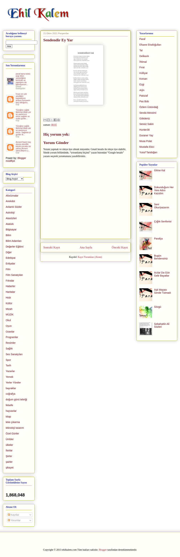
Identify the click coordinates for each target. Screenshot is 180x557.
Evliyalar (10, 263)
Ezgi (141, 84)
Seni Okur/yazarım (161, 206)
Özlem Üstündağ (148, 107)
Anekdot (10, 201)
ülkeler (9, 444)
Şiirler (9, 456)
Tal (141, 50)
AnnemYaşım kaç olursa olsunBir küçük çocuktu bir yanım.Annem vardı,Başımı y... (23, 146)
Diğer (9, 252)
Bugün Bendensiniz (161, 257)
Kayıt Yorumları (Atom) (90, 257)
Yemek (9, 376)
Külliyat (143, 73)
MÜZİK (10, 314)
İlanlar (9, 450)
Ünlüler (10, 439)
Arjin (141, 90)
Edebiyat (10, 257)
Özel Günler (12, 433)
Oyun (9, 325)
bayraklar (11, 388)
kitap (8, 416)
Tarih (8, 365)
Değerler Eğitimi (15, 246)
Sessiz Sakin (146, 124)
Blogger (103, 549)
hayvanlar (11, 410)
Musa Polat (145, 141)
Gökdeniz (144, 118)
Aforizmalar (12, 195)
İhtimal (143, 61)
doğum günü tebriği (16, 399)
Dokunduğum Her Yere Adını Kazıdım (164, 190)
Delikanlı (144, 56)
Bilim (8, 235)
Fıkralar (10, 280)
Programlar (12, 337)
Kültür (9, 303)
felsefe (9, 405)
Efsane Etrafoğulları (150, 44)
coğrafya (10, 393)
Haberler (10, 286)
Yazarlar (10, 371)
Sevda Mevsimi (147, 112)
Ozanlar (10, 331)
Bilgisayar (11, 229)
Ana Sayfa (86, 247)
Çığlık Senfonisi (162, 221)
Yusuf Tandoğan (148, 152)
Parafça (158, 238)
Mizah (9, 309)
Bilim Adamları (14, 240)
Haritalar (10, 291)
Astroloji (10, 212)
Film (8, 269)
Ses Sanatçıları (14, 354)
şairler (9, 461)
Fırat (142, 67)
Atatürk (10, 224)
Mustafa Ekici (146, 146)
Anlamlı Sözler (14, 206)
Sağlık (9, 348)
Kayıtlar (13, 514)
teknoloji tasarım (15, 427)
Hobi (8, 297)
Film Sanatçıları (14, 275)
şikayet (10, 467)
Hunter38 (144, 129)
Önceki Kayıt (120, 247)
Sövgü (157, 306)
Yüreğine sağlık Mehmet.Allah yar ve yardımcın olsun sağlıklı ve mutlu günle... (23, 114)
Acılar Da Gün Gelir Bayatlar (162, 274)
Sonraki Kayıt (51, 247)
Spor (8, 360)
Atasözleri (11, 218)
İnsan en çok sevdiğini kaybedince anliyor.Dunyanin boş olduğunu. (23, 98)
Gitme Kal (159, 170)
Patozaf (143, 95)
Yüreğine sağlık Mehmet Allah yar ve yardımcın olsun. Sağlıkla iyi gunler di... (23, 130)
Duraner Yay (146, 135)
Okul (8, 320)
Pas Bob (144, 101)
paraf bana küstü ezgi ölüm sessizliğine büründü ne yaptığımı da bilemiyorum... (23, 79)
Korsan (143, 78)
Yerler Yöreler (13, 382)
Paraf (142, 39)
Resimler (11, 342)
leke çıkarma (13, 422)
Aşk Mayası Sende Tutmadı (162, 291)
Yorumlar (14, 520)
